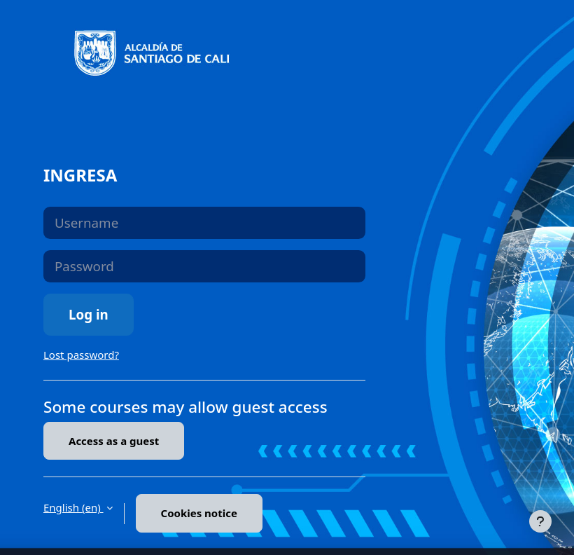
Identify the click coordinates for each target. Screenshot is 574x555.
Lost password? (81, 355)
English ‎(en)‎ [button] (73, 507)
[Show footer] (540, 521)
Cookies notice (199, 513)
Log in (88, 314)
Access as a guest (114, 441)
